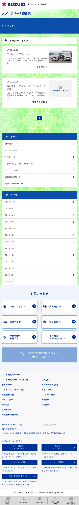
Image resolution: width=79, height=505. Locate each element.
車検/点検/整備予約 (10, 415)
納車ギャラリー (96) (14, 184)
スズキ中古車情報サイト (17, 476)
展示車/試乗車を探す (50, 385)
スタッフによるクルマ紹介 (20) (19, 164)
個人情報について (9, 429)
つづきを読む (38, 67)
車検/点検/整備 (8, 395)
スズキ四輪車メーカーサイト (18, 447)
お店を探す (46, 380)
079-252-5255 (39, 356)
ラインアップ (47, 390)
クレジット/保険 (48, 395)
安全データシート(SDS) (12, 425)
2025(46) (9, 235)
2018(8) (8, 282)
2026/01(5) (10, 228)
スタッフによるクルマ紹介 (13, 390)
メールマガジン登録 (18, 462)
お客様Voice (7, 385)
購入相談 (5, 405)
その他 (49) (10, 157)
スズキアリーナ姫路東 (16, 13)
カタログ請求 (7, 400)
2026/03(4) (10, 215)
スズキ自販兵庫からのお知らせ (15, 380)
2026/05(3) (10, 202)
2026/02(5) (10, 222)
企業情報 (45, 400)
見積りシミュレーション (57, 447)
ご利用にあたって (49, 425)
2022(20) (9, 255)
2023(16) (9, 248)
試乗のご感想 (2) (13, 177)
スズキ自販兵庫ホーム (11, 375)
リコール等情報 (58, 462)
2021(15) (9, 262)
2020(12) (9, 268)
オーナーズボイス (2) (15, 170)
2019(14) (9, 275)
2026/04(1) (10, 208)
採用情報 (45, 405)
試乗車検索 (6, 410)
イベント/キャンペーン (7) (17, 150)
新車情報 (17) (11, 144)
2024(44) (9, 242)
